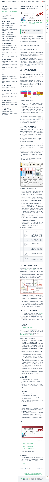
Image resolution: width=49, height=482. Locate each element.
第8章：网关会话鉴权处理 (7, 38)
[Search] (18, 2)
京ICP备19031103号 (24, 478)
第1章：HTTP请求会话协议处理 (8, 23)
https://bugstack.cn (27, 27)
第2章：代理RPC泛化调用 (7, 25)
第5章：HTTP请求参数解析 (7, 32)
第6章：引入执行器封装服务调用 (8, 34)
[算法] (33, 2)
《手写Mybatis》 (36, 269)
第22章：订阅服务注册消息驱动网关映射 (9, 73)
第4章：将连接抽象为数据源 (28, 448)
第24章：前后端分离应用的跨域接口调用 (9, 105)
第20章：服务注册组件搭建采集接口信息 (9, 94)
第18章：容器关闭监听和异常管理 (9, 71)
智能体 (29, 1)
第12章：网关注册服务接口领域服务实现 (9, 53)
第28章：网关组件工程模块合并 (8, 111)
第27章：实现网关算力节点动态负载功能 (9, 82)
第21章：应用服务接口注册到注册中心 (9, 97)
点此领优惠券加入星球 (28, 327)
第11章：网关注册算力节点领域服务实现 (9, 50)
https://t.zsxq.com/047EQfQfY (27, 334)
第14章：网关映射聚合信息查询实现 (9, 56)
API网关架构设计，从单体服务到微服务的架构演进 (9, 9)
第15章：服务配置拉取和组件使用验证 (9, 65)
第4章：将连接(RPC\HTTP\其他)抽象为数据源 (9, 30)
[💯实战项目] (45, 2)
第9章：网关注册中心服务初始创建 (9, 45)
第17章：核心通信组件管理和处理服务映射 (9, 68)
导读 (22, 1)
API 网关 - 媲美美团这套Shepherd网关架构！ (9, 16)
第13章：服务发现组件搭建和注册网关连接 (9, 62)
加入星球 (24, 463)
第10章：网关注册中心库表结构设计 (9, 47)
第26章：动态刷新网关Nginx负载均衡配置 (9, 79)
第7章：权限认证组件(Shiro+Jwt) (9, 36)
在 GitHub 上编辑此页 (24, 468)
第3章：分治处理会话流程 (7, 27)
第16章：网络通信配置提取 (7, 40)
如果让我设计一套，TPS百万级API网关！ (9, 12)
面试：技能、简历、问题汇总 (8, 18)
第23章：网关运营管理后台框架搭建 (9, 102)
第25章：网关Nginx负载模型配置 (9, 76)
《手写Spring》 (27, 269)
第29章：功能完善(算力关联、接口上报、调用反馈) (9, 114)
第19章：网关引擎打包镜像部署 (8, 87)
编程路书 (25, 1)
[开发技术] (38, 2)
